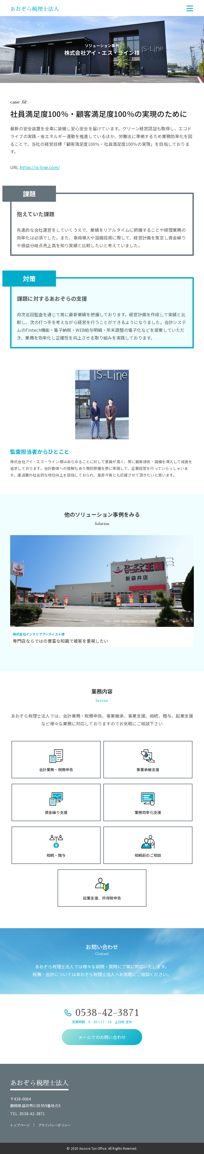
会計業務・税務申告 (56, 769)
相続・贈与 (56, 855)
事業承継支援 (148, 769)
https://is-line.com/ (40, 167)
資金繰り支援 (56, 812)
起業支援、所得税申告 (102, 898)
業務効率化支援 (148, 812)
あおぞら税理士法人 (34, 9)
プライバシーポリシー (54, 1125)
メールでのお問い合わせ (102, 1037)
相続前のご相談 (148, 855)
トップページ (20, 1125)
